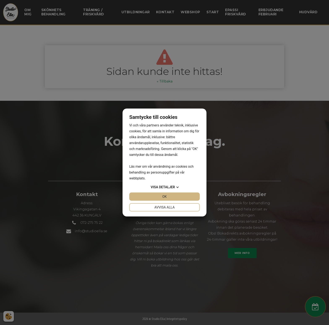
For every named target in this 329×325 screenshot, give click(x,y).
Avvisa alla (164, 207)
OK (164, 197)
